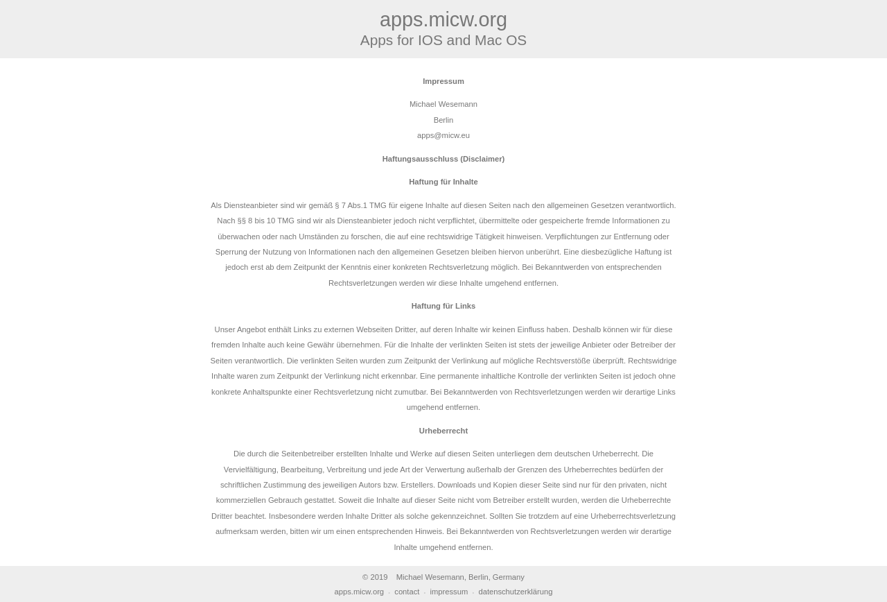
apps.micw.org (360, 591)
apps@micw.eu (443, 135)
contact (406, 591)
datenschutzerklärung (515, 591)
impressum (449, 591)
